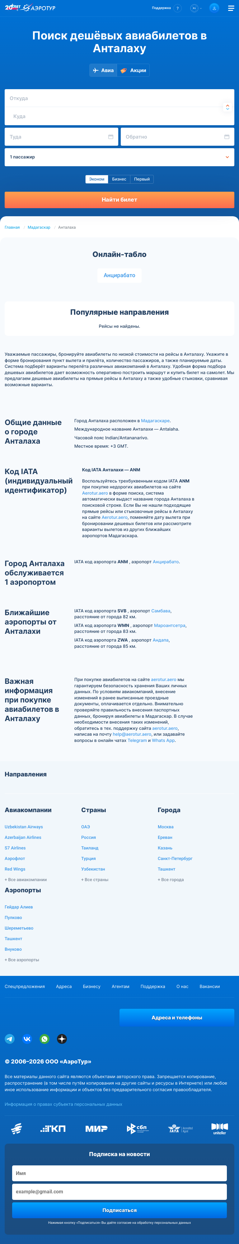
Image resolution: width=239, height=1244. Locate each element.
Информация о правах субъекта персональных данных (63, 1104)
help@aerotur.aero (132, 734)
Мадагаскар (39, 227)
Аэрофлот (15, 858)
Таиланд (89, 848)
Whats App (163, 740)
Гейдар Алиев (19, 907)
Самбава (160, 611)
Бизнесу (92, 986)
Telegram (137, 740)
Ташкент (167, 869)
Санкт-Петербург (175, 858)
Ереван (165, 837)
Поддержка (153, 986)
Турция (88, 858)
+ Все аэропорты (22, 960)
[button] (167, 8)
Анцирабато (119, 275)
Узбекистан (93, 869)
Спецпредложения (25, 986)
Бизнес (119, 179)
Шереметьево (19, 928)
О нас (182, 986)
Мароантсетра (169, 625)
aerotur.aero (163, 679)
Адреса (64, 986)
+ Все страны (94, 879)
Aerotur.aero (95, 493)
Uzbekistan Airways (24, 827)
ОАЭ (85, 827)
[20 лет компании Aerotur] (13, 8)
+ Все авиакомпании (26, 879)
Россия (88, 837)
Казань (165, 848)
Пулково (13, 917)
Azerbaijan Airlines (23, 837)
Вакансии (209, 986)
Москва (166, 827)
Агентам (120, 986)
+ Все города (171, 879)
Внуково (13, 949)
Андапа (161, 640)
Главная (12, 227)
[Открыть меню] (231, 8)
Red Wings (15, 869)
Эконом (97, 179)
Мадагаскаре (155, 420)
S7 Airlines (15, 848)
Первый (142, 179)
